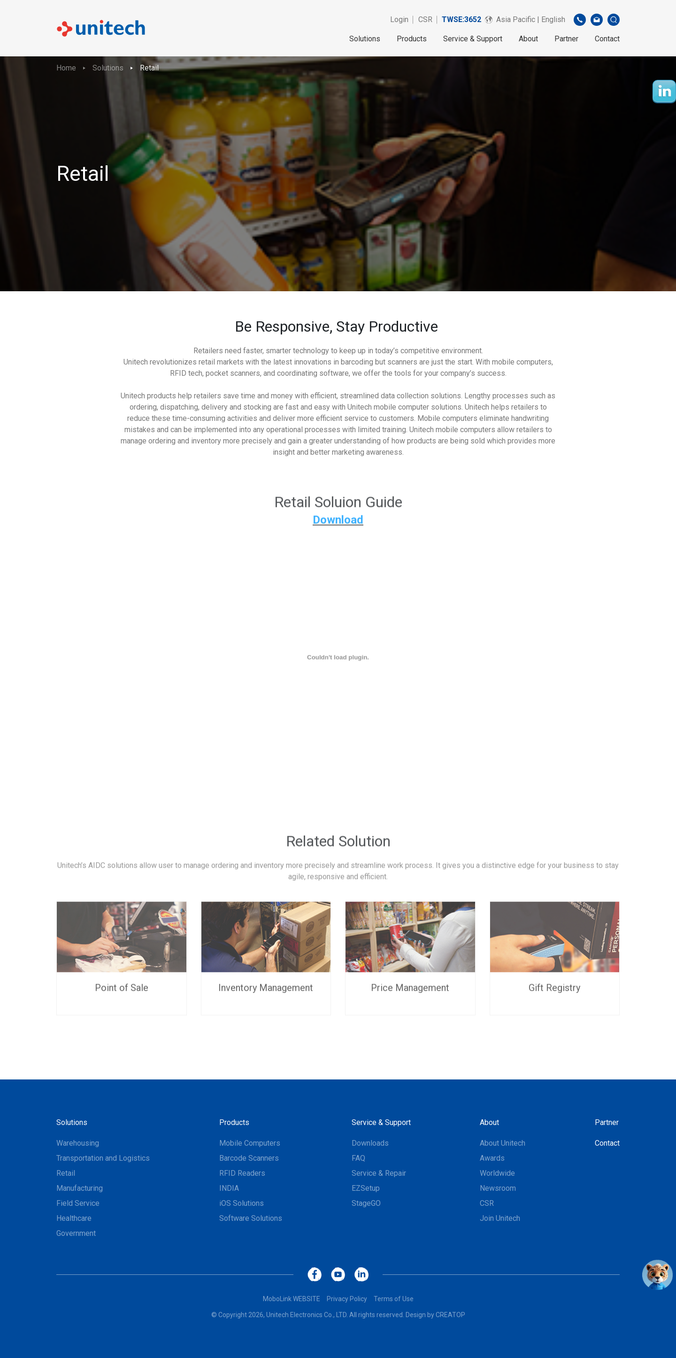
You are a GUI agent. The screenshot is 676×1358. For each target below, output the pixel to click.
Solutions (364, 38)
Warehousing (77, 1143)
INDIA (229, 1188)
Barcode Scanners (249, 1158)
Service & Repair (379, 1173)
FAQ (358, 1158)
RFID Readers (242, 1173)
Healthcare (74, 1218)
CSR (425, 19)
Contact (607, 38)
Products (412, 38)
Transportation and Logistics (103, 1158)
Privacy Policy (347, 1299)
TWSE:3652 (461, 19)
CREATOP (450, 1315)
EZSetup (366, 1188)
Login (399, 19)
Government (76, 1233)
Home (66, 67)
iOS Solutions (241, 1203)
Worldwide (497, 1173)
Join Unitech (500, 1218)
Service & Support (472, 38)
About (528, 38)
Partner (566, 38)
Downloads (370, 1143)
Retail (149, 67)
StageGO (366, 1203)
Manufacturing (79, 1188)
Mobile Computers (249, 1143)
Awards (492, 1158)
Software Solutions (250, 1218)
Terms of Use (394, 1299)
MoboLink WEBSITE (291, 1299)
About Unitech (502, 1143)
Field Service (78, 1203)
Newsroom (498, 1188)
